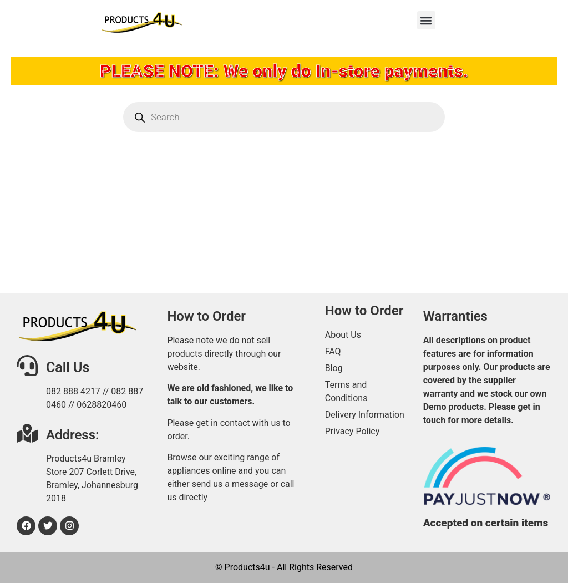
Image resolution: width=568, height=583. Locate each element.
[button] (426, 20)
